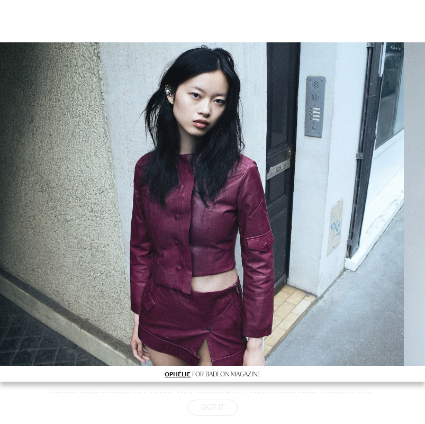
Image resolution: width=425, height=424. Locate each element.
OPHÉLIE (178, 373)
